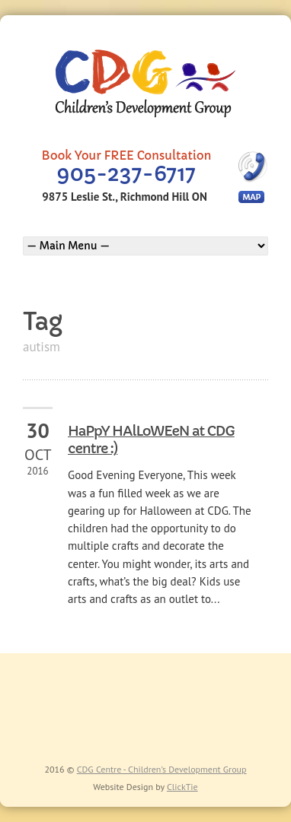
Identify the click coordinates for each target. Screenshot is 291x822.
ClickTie (182, 786)
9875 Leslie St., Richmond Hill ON (124, 196)
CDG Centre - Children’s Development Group (162, 769)
